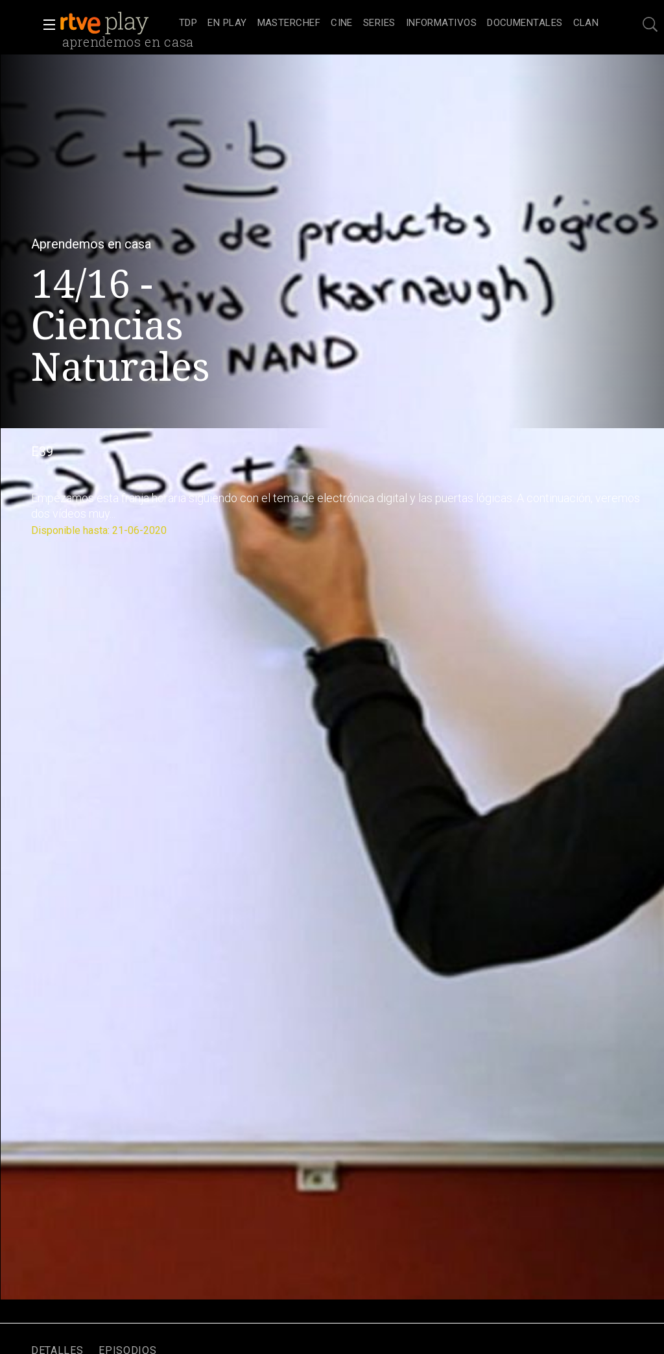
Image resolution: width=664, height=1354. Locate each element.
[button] (45, 24)
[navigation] (389, 23)
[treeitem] (188, 23)
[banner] (117, 23)
